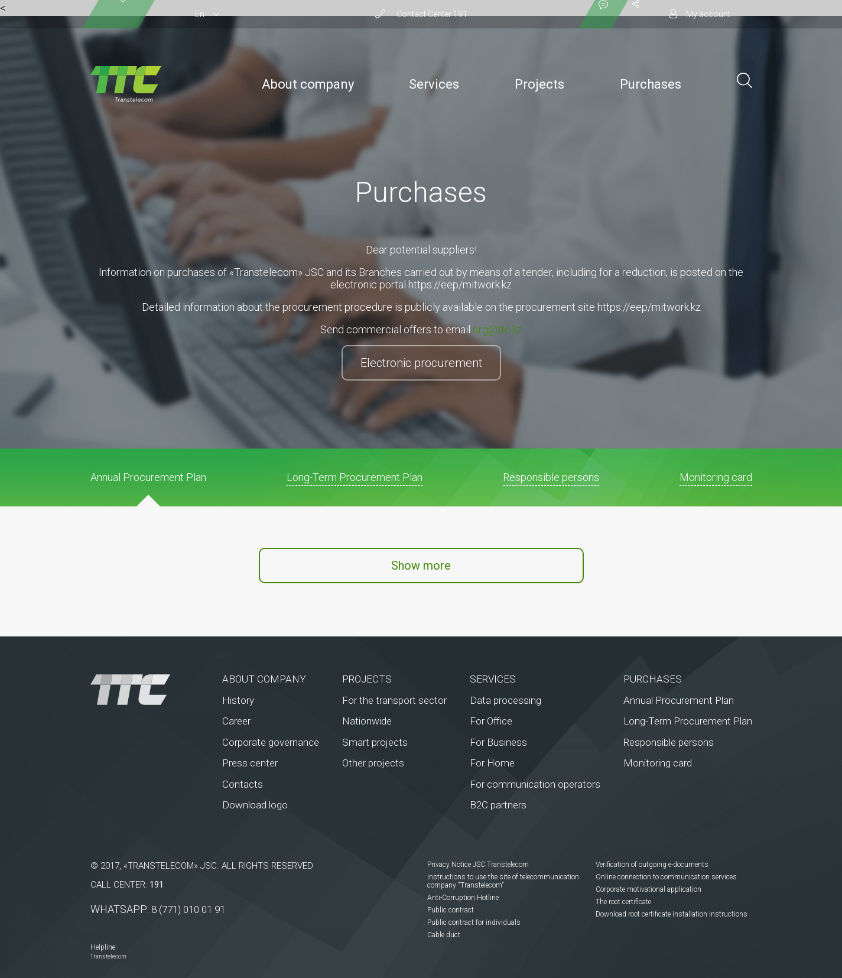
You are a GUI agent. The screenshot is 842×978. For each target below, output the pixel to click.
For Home (492, 763)
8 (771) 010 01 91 (188, 909)
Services (434, 84)
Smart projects (375, 742)
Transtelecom (108, 956)
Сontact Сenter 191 (431, 14)
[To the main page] (125, 84)
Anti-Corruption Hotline (463, 897)
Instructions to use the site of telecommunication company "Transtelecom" (503, 881)
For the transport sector (394, 700)
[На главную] (130, 689)
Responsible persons (668, 742)
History (238, 700)
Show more (421, 565)
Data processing (505, 700)
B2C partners (498, 805)
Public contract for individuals (474, 922)
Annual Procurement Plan (678, 700)
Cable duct (443, 935)
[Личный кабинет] (700, 14)
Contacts (242, 784)
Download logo (255, 805)
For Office (491, 721)
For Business (498, 742)
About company (308, 84)
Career (236, 721)
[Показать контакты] (603, 14)
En (199, 14)
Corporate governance (270, 742)
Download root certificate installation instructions (671, 914)
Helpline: (103, 947)
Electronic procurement (421, 363)
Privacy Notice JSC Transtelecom (478, 864)
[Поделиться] (635, 14)
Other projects (373, 763)
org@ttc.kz (497, 329)
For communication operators (535, 784)
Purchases (650, 84)
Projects (539, 84)
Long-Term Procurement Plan (687, 721)
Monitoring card (657, 763)
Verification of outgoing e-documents (652, 864)
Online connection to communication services (666, 877)
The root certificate (623, 902)
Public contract (450, 910)
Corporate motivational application (648, 889)
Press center (250, 763)
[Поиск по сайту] (744, 79)
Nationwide (367, 721)
